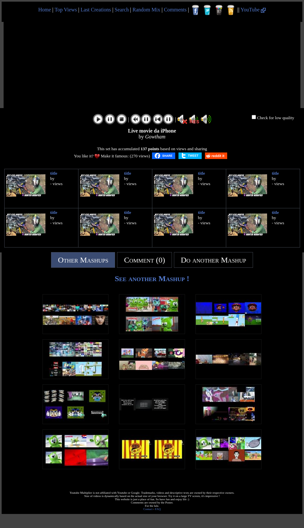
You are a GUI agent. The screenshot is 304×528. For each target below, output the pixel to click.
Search (122, 9)
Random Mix (146, 9)
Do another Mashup (213, 260)
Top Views (66, 9)
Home (44, 9)
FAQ (157, 509)
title (54, 173)
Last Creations (96, 9)
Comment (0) (144, 260)
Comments (175, 9)
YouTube (253, 9)
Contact (148, 509)
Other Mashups (83, 260)
